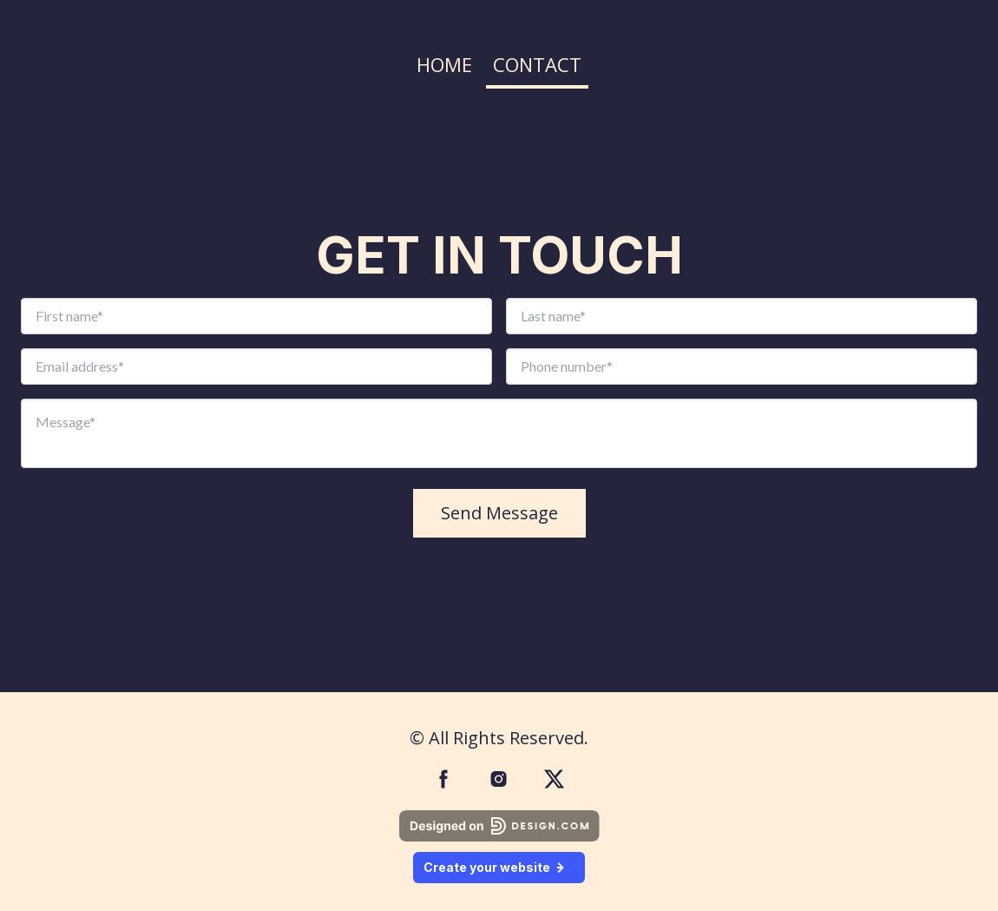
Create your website (499, 867)
